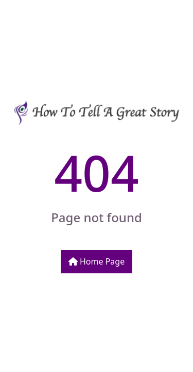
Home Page (96, 261)
